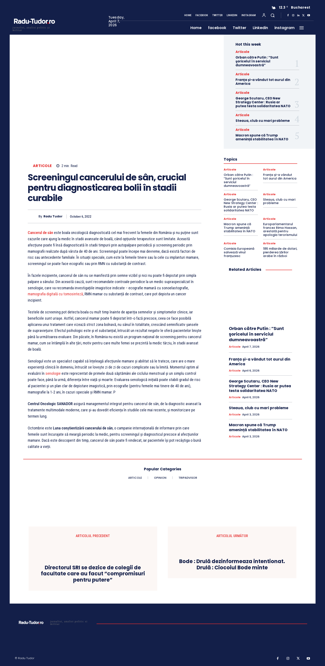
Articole (42, 166)
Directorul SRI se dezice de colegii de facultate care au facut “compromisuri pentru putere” (93, 574)
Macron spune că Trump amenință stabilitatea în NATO (262, 137)
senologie (53, 373)
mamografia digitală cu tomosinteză (55, 294)
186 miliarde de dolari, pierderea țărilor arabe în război (280, 252)
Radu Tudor (53, 216)
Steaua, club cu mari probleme (263, 120)
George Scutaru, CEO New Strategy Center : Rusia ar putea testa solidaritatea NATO (263, 102)
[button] (272, 15)
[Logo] (55, 622)
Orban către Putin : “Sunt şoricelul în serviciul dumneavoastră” (257, 61)
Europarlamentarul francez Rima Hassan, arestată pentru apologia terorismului (280, 229)
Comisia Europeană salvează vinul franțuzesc (239, 252)
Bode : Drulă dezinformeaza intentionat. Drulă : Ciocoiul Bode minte (232, 564)
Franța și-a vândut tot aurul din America (263, 81)
